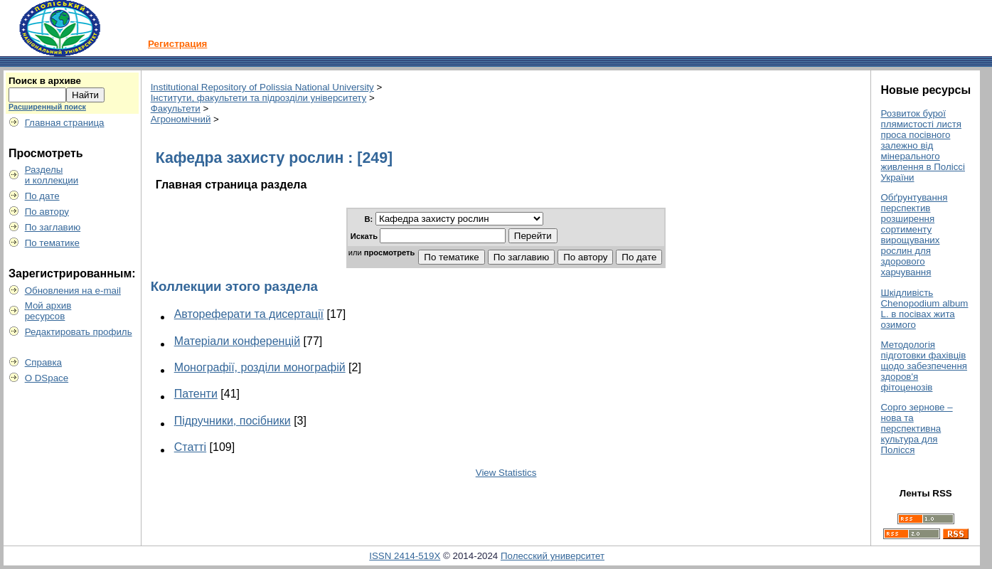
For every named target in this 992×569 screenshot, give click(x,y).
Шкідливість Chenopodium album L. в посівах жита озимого (924, 308)
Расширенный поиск (47, 106)
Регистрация (177, 43)
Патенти (196, 394)
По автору (47, 211)
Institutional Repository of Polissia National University (262, 87)
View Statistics (506, 472)
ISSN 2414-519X (404, 556)
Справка (43, 362)
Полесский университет (552, 556)
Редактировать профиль (78, 331)
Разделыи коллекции (52, 175)
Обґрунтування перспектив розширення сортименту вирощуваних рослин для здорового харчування (913, 234)
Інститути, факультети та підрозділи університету (259, 97)
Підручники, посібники (232, 421)
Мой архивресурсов (48, 310)
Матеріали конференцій (237, 341)
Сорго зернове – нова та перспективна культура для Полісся (916, 428)
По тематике (52, 243)
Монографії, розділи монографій (260, 367)
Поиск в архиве (45, 80)
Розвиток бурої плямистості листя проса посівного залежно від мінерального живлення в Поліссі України (922, 145)
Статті (190, 447)
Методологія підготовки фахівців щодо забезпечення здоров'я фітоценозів (923, 366)
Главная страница (65, 122)
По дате (42, 196)
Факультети (176, 108)
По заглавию (53, 227)
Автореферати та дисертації (249, 314)
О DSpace (47, 378)
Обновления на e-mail (73, 290)
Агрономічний (181, 119)
